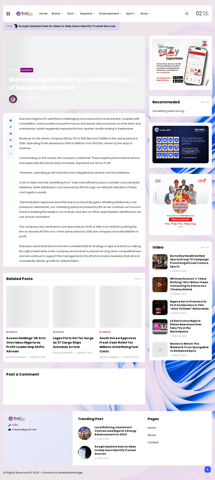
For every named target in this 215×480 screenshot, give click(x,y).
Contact (153, 442)
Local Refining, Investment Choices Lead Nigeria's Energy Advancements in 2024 (115, 431)
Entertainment (109, 14)
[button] (10, 154)
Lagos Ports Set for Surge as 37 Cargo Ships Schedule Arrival (73, 342)
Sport (130, 14)
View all (138, 278)
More (144, 14)
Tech (70, 14)
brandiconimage (71, 473)
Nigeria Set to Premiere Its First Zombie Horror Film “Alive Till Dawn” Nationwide (189, 305)
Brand (56, 14)
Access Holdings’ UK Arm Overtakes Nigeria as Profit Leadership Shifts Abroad (26, 344)
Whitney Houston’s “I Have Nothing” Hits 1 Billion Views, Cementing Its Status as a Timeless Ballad (189, 284)
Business (86, 14)
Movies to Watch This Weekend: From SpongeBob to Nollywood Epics (189, 347)
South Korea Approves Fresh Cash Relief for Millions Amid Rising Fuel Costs (119, 344)
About (152, 435)
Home (43, 14)
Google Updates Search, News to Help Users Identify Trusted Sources (66, 26)
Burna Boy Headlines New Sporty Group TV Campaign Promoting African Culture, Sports (189, 261)
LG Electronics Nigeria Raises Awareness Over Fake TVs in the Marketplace (186, 326)
